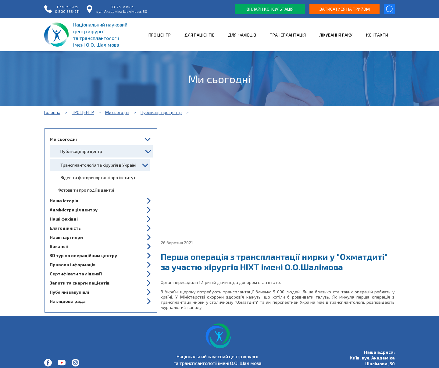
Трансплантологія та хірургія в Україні (98, 165)
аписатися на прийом (344, 9)
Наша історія (64, 200)
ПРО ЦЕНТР (159, 34)
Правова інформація (72, 264)
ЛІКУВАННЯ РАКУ (335, 34)
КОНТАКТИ (377, 34)
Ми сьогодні (117, 112)
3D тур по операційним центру (83, 255)
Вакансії (59, 246)
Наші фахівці (64, 218)
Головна (52, 112)
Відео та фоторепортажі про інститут (98, 177)
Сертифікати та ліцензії (76, 273)
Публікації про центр (161, 112)
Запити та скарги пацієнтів (80, 282)
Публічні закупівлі (69, 292)
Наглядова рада (68, 301)
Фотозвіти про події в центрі (86, 190)
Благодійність (65, 228)
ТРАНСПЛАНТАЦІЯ (288, 34)
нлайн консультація (270, 9)
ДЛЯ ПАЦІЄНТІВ (199, 34)
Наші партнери (66, 237)
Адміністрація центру (74, 209)
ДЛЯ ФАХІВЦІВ (242, 34)
